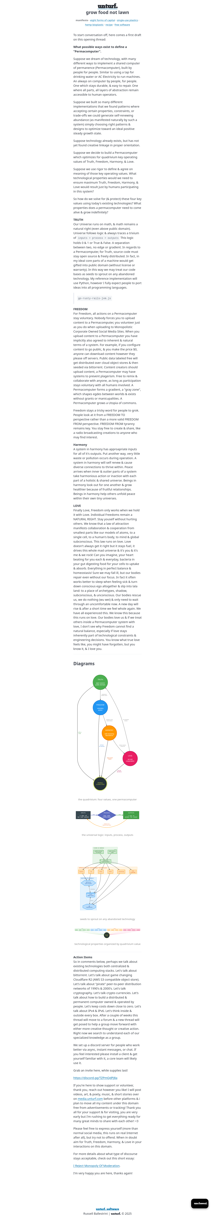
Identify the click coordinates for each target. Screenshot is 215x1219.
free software (122, 24)
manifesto (82, 20)
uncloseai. (200, 1203)
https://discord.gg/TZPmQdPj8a (95, 1078)
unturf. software (107, 1209)
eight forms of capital (102, 20)
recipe (109, 24)
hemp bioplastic (94, 24)
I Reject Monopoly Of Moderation (96, 1166)
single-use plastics (127, 20)
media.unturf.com (90, 1099)
